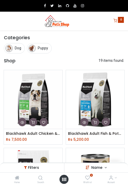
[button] (22, 122)
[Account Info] (111, 178)
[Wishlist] (87, 178)
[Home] (17, 178)
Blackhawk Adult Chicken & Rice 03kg (33, 133)
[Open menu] (64, 179)
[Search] (40, 178)
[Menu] (4, 21)
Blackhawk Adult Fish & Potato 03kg (95, 133)
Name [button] (97, 167)
